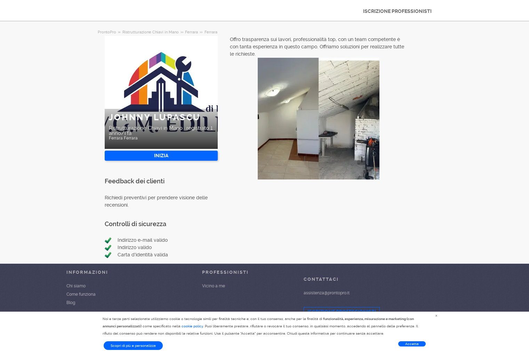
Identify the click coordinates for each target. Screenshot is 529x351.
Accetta (412, 344)
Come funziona (81, 294)
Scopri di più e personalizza (133, 346)
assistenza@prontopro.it (327, 292)
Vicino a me (213, 286)
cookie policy (192, 326)
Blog (70, 302)
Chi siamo (76, 286)
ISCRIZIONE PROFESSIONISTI (397, 11)
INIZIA (161, 155)
